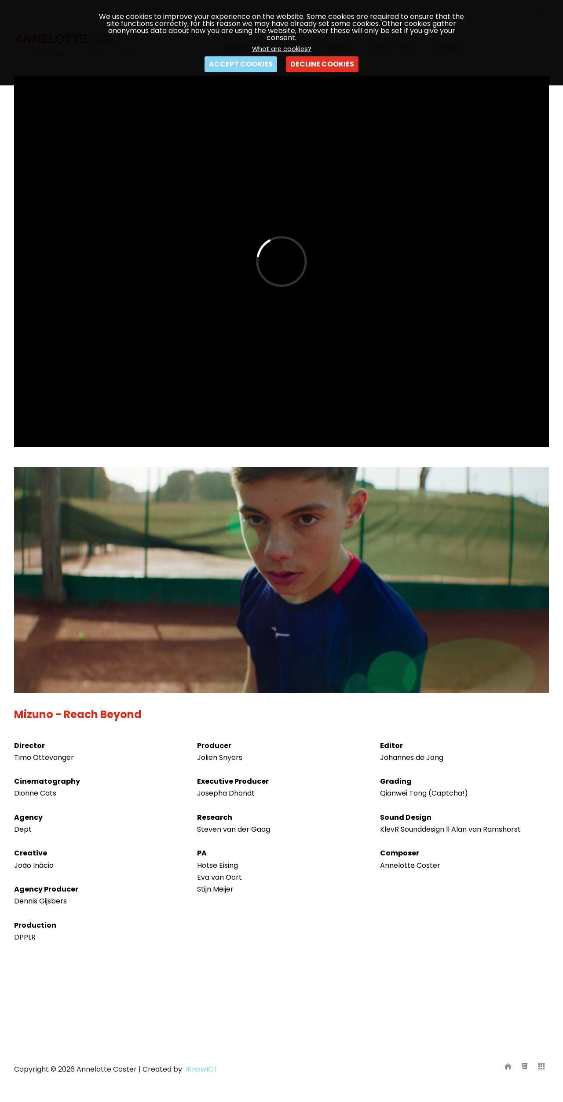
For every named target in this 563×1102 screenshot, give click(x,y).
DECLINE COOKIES (322, 64)
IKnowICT (201, 1069)
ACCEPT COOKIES (241, 64)
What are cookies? (281, 48)
